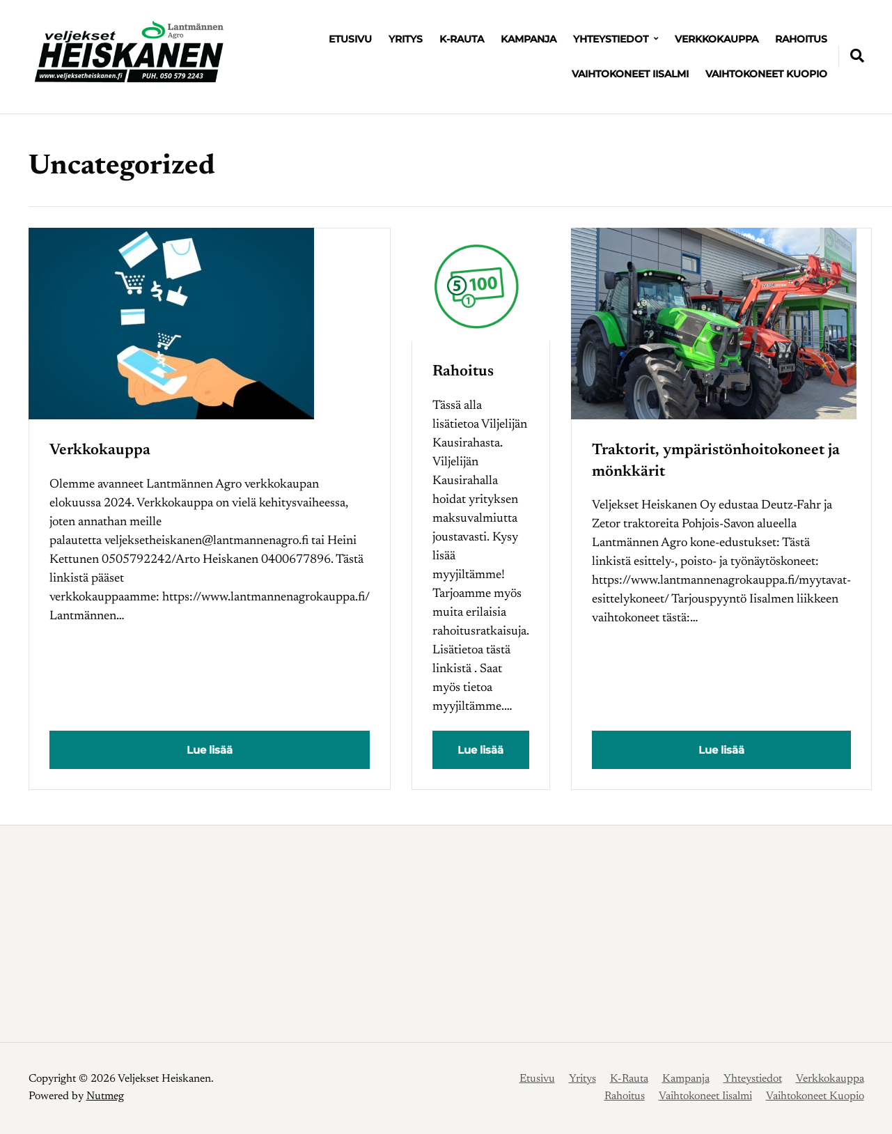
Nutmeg (105, 1096)
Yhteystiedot (610, 39)
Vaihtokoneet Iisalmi (630, 74)
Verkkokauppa (716, 39)
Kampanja (528, 39)
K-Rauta (461, 39)
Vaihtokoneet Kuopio (766, 74)
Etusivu (350, 39)
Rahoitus (801, 39)
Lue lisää (210, 749)
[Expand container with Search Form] (857, 55)
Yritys (406, 39)
